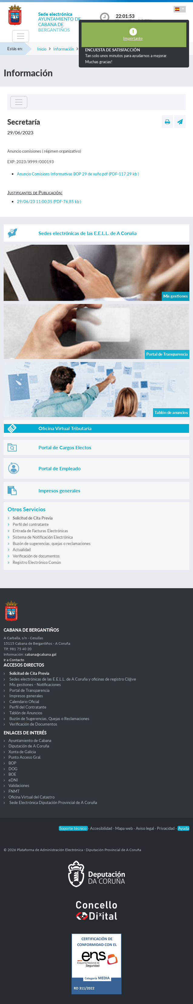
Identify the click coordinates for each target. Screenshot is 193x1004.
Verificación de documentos (36, 556)
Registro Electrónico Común (37, 562)
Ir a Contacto (14, 659)
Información (63, 49)
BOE (12, 774)
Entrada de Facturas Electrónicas (40, 530)
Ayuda (183, 828)
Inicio (41, 49)
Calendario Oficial (24, 701)
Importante (133, 38)
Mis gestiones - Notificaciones (35, 684)
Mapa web (124, 828)
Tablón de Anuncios (25, 712)
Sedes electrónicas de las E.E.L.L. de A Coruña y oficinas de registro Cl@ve (72, 679)
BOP (12, 763)
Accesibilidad (101, 828)
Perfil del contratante (31, 524)
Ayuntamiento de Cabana (29, 740)
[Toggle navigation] (20, 36)
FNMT (14, 791)
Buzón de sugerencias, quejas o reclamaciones (52, 543)
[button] (180, 9)
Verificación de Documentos (33, 724)
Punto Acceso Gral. (24, 757)
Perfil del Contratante (27, 707)
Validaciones (18, 785)
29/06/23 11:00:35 (49, 201)
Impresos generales (26, 695)
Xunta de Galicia (22, 751)
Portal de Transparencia (29, 690)
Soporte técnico (73, 828)
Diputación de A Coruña (28, 746)
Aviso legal (145, 828)
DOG (13, 768)
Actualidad (22, 549)
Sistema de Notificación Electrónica (43, 537)
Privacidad (166, 828)
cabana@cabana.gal (40, 654)
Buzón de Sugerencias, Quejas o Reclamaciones (49, 718)
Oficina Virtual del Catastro (31, 797)
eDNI (13, 780)
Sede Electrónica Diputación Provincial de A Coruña (53, 802)
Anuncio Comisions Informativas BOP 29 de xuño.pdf (78, 173)
